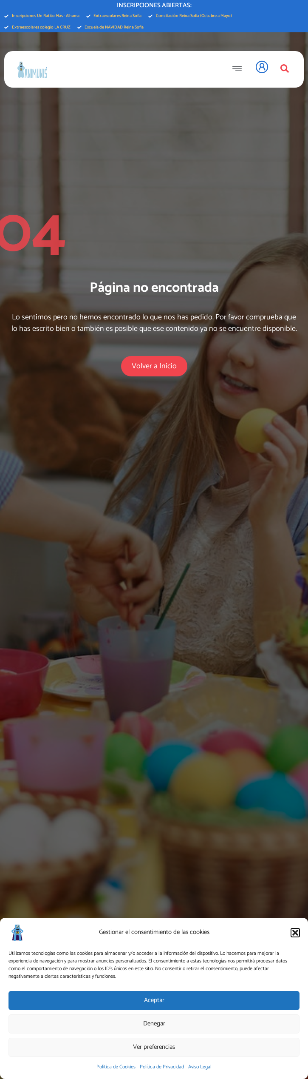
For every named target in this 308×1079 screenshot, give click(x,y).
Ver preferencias (154, 1047)
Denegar (154, 1023)
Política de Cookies (116, 1067)
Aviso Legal (200, 1067)
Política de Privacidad (162, 1067)
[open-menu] (239, 69)
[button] (295, 932)
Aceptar (154, 1000)
